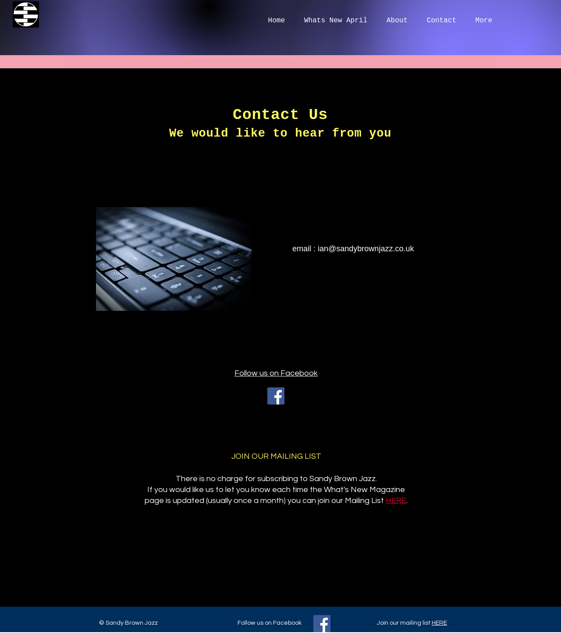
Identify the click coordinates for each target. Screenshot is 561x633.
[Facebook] (275, 395)
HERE (439, 623)
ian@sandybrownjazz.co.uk (366, 248)
